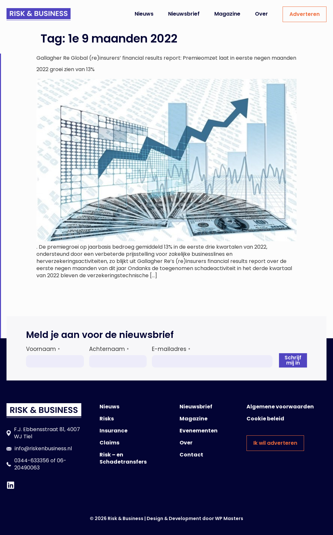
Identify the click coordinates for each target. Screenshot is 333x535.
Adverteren (304, 14)
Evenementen (199, 430)
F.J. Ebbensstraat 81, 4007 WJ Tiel (47, 433)
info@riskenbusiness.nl (43, 448)
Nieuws (144, 14)
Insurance (113, 430)
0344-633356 (31, 460)
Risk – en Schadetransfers (123, 458)
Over (261, 14)
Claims (109, 442)
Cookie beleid (265, 418)
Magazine (227, 14)
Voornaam (43, 349)
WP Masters (229, 518)
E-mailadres (171, 349)
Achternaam (109, 349)
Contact (191, 454)
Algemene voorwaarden (280, 406)
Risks (107, 418)
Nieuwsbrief (184, 14)
